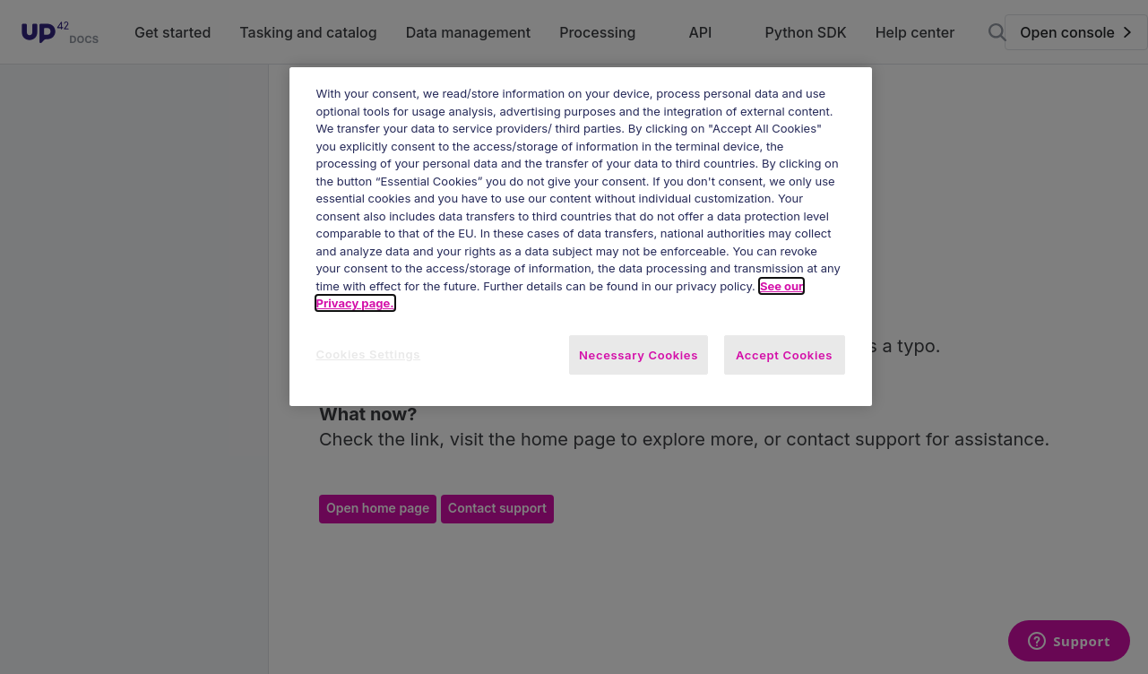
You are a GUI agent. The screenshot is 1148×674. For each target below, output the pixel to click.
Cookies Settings (368, 354)
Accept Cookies (784, 355)
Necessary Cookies (638, 355)
